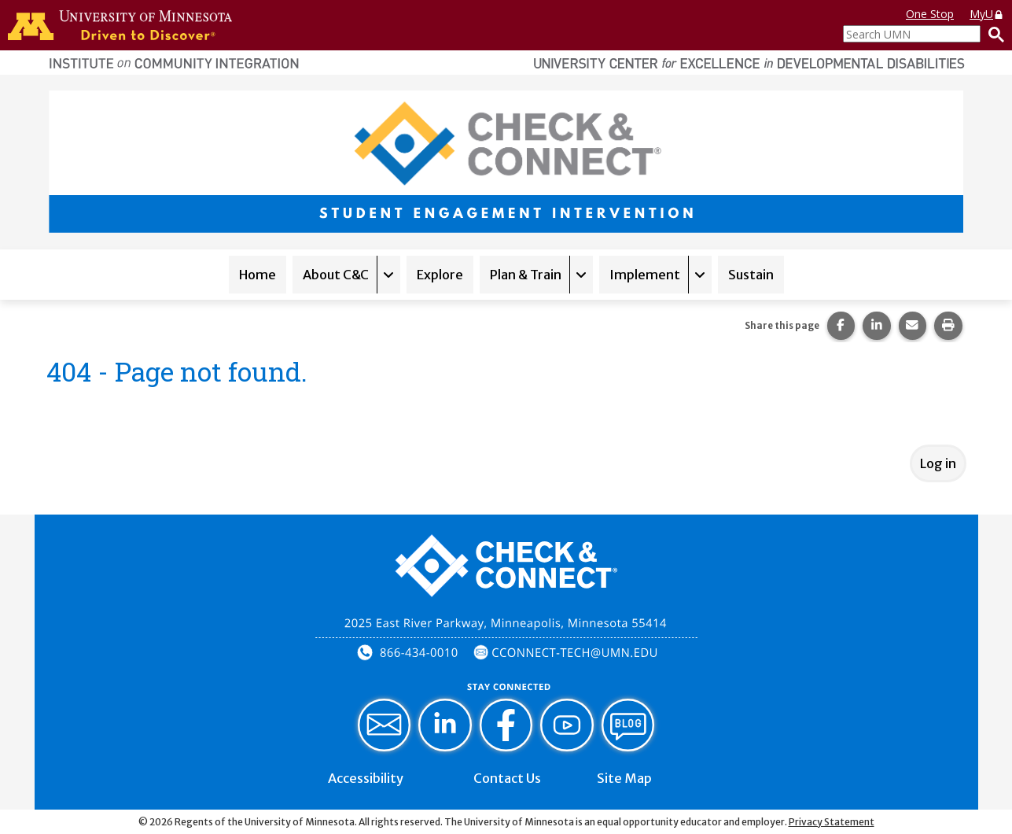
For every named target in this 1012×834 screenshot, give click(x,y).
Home (257, 274)
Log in (938, 463)
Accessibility (365, 778)
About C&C (336, 274)
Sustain (751, 274)
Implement (644, 274)
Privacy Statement (831, 822)
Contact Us (507, 778)
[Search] (992, 33)
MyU (987, 13)
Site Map (624, 778)
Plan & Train (525, 274)
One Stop (930, 13)
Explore (440, 274)
